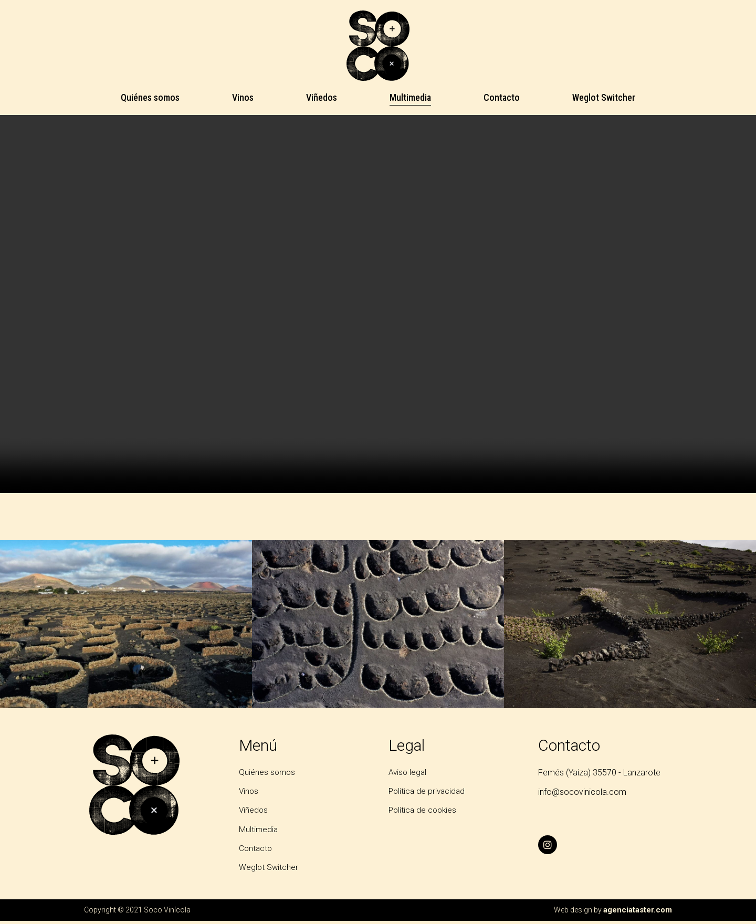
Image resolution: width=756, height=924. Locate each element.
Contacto (502, 97)
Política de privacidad (428, 792)
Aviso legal (408, 773)
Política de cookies (423, 812)
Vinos (243, 97)
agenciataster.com (639, 913)
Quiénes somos (150, 97)
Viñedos (321, 97)
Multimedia (410, 97)
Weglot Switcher (603, 97)
